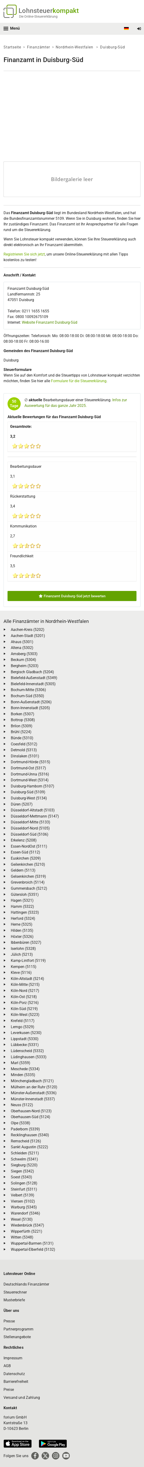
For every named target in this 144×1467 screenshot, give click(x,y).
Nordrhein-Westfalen (75, 47)
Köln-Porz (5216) (25, 1002)
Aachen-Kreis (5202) (27, 629)
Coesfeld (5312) (24, 744)
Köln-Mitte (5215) (25, 984)
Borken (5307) (22, 714)
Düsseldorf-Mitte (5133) (30, 822)
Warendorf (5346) (25, 1213)
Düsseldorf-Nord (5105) (30, 828)
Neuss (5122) (22, 1105)
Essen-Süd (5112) (25, 852)
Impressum (13, 1358)
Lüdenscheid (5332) (27, 1051)
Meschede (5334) (25, 1069)
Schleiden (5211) (25, 1153)
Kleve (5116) (21, 972)
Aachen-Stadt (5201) (28, 635)
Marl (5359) (20, 1063)
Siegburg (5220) (24, 1165)
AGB (7, 1366)
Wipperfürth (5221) (26, 1231)
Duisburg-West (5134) (29, 798)
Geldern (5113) (23, 870)
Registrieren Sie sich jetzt (24, 254)
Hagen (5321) (22, 900)
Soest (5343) (21, 1177)
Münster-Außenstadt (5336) (34, 1093)
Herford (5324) (23, 918)
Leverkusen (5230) (26, 1032)
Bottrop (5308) (23, 720)
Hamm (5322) (22, 906)
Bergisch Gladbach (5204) (32, 672)
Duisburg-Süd (112, 47)
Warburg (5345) (24, 1207)
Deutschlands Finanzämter (26, 1284)
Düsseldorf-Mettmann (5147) (35, 816)
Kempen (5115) (23, 966)
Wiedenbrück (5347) (27, 1225)
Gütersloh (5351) (25, 894)
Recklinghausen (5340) (30, 1135)
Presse (9, 1321)
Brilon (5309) (21, 726)
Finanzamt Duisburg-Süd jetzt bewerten (72, 596)
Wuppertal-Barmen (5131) (32, 1243)
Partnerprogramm (18, 1329)
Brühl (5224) (21, 732)
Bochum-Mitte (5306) (28, 690)
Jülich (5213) (22, 954)
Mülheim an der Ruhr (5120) (34, 1087)
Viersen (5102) (23, 1201)
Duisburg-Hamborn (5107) (32, 786)
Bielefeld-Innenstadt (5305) (33, 684)
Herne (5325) (21, 924)
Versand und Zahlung (22, 1397)
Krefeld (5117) (23, 1021)
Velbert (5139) (22, 1195)
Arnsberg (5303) (24, 654)
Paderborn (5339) (25, 1129)
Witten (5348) (22, 1237)
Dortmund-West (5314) (30, 780)
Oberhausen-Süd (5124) (30, 1117)
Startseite (12, 47)
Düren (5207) (22, 804)
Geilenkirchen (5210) (28, 864)
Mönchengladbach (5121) (32, 1081)
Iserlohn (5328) (23, 948)
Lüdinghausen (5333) (29, 1057)
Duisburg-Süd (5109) (28, 792)
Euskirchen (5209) (26, 858)
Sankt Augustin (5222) (29, 1147)
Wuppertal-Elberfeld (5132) (33, 1249)
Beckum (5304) (23, 659)
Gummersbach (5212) (29, 888)
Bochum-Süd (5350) (27, 696)
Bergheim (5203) (25, 666)
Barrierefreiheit (16, 1381)
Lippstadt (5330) (25, 1039)
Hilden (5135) (22, 930)
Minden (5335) (23, 1075)
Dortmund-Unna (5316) (30, 774)
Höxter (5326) (22, 936)
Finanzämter (38, 47)
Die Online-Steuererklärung (38, 16)
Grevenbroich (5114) (28, 882)
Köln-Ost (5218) (24, 997)
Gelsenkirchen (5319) (28, 876)
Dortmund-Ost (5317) (28, 768)
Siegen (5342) (22, 1171)
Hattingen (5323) (25, 912)
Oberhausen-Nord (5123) (31, 1111)
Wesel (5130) (22, 1219)
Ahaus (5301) (22, 642)
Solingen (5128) (24, 1183)
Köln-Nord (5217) (25, 990)
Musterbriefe (14, 1300)
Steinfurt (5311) (24, 1189)
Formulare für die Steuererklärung (78, 381)
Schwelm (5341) (24, 1159)
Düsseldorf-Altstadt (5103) (33, 810)
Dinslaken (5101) (25, 756)
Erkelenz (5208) (24, 840)
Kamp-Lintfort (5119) (28, 960)
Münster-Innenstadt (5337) (33, 1099)
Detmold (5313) (24, 750)
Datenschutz (14, 1374)
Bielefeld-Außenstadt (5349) (34, 678)
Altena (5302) (22, 647)
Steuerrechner (15, 1292)
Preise (9, 1389)
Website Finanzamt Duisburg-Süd (49, 322)
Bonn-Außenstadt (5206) (31, 702)
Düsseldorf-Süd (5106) (29, 834)
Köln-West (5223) (25, 1014)
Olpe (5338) (20, 1123)
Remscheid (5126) (26, 1141)
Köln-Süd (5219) (24, 1009)
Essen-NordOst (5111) (29, 846)
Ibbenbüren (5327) (26, 942)
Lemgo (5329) (22, 1027)
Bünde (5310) (22, 738)
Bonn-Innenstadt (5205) (30, 708)
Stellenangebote (17, 1337)
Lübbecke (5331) (25, 1044)
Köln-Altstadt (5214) (27, 978)
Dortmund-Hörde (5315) (30, 762)
